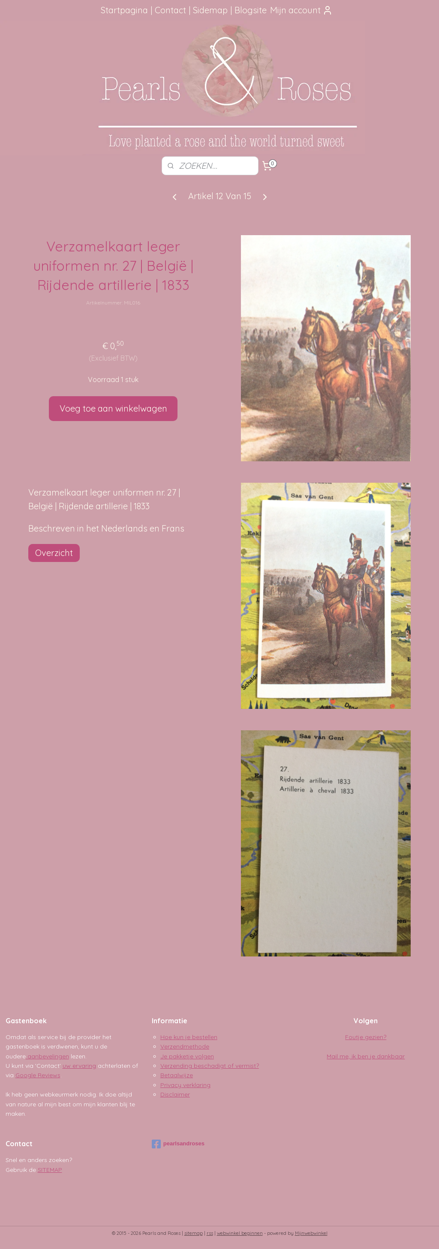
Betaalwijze (176, 1075)
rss (210, 1233)
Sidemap (210, 10)
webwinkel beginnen (240, 1233)
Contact (170, 10)
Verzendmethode (184, 1046)
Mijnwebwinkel (311, 1233)
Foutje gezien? (365, 1037)
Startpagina (124, 10)
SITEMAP (50, 1170)
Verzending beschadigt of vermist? (209, 1066)
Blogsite (251, 10)
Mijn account (301, 10)
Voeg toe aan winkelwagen (113, 408)
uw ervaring (79, 1066)
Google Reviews (37, 1075)
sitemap (193, 1233)
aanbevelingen (47, 1056)
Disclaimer (175, 1094)
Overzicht (54, 552)
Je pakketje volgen (187, 1056)
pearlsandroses (178, 1144)
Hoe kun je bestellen (188, 1037)
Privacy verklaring (185, 1085)
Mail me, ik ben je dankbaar (366, 1056)
